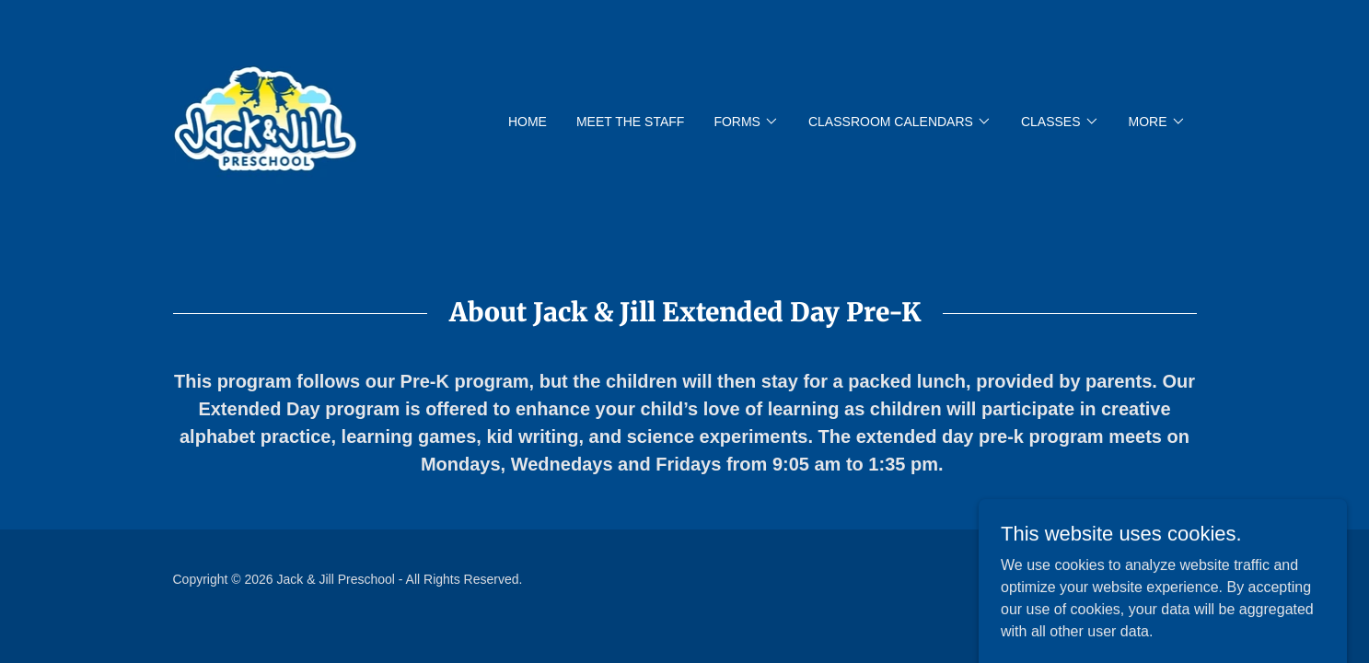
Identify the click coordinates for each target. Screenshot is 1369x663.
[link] (265, 120)
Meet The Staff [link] (630, 121)
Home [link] (527, 121)
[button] (746, 121)
